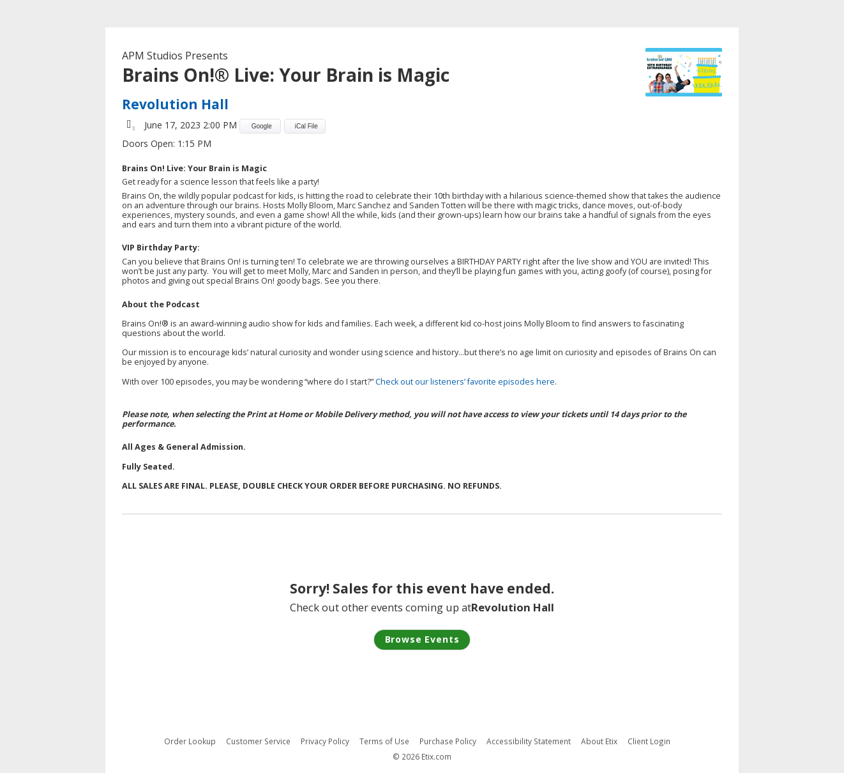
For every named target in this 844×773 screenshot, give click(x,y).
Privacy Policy (325, 741)
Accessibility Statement (528, 741)
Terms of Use (384, 741)
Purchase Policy (447, 741)
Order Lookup (190, 741)
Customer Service (258, 741)
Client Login (649, 741)
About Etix (599, 741)
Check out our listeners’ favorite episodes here (465, 381)
